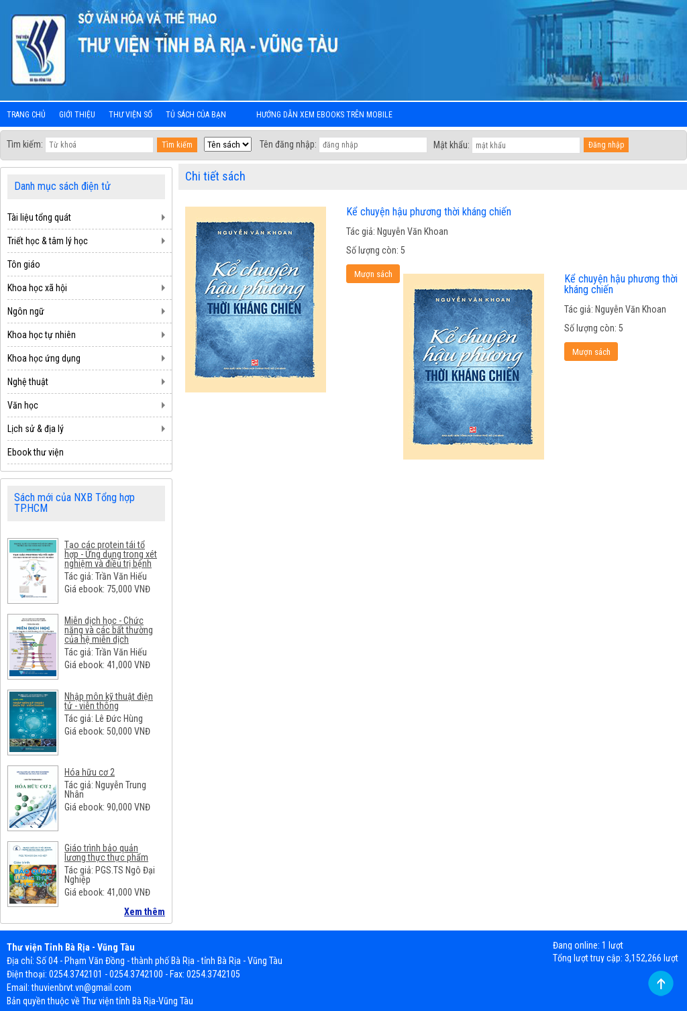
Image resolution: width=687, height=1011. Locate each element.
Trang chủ (26, 114)
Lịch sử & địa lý (35, 428)
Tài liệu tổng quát (39, 217)
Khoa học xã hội (37, 287)
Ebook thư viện (35, 452)
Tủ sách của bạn (196, 114)
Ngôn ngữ (25, 311)
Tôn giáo (23, 264)
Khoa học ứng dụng (44, 358)
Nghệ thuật (27, 381)
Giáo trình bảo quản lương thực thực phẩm (106, 853)
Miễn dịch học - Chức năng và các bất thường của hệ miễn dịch (108, 630)
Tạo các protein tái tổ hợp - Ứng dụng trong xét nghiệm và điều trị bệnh (110, 554)
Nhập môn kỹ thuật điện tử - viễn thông (108, 701)
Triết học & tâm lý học (47, 240)
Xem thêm (144, 911)
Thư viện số (130, 114)
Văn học (22, 405)
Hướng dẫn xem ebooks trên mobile (324, 114)
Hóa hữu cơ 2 (89, 772)
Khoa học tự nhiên (41, 334)
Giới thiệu (77, 114)
